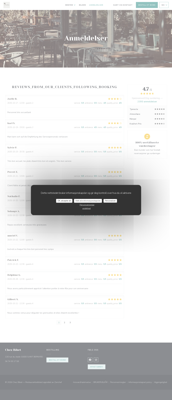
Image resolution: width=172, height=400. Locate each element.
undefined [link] (86, 208)
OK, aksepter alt (64, 200)
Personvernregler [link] (87, 205)
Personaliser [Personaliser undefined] (110, 200)
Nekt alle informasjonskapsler (88, 200)
